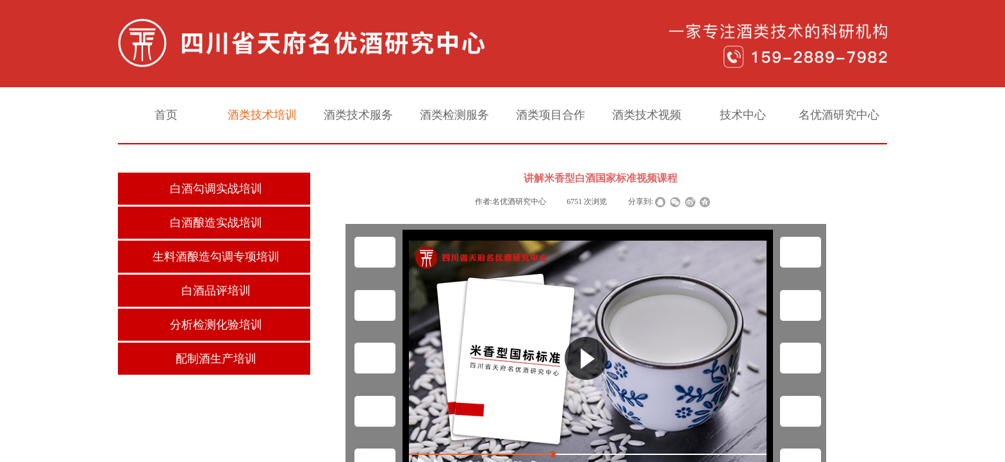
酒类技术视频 (646, 114)
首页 (166, 114)
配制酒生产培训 (216, 358)
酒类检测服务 (454, 114)
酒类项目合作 (550, 114)
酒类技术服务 (358, 114)
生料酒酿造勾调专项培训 (216, 256)
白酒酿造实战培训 (216, 222)
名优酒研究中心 (839, 114)
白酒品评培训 (216, 290)
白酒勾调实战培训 (216, 188)
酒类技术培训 (262, 114)
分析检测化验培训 (216, 324)
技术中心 (743, 114)
